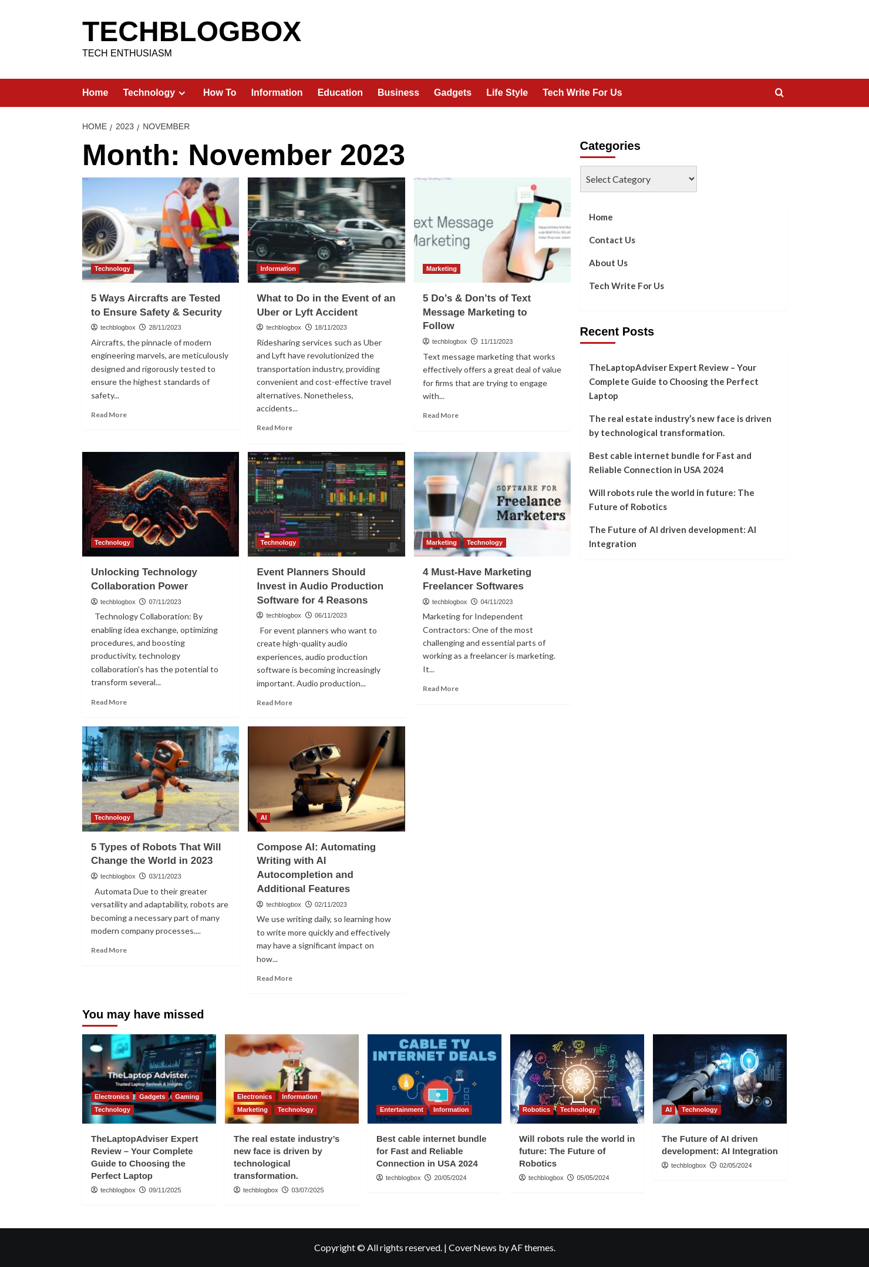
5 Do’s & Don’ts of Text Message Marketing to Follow (477, 312)
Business (398, 93)
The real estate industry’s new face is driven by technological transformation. (680, 425)
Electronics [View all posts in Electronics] (112, 1096)
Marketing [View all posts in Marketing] (441, 268)
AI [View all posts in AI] (263, 817)
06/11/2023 (331, 615)
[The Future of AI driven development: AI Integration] (720, 1079)
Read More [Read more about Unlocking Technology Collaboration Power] (109, 702)
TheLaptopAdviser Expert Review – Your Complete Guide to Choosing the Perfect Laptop (674, 381)
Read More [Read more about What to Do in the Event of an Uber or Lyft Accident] (274, 427)
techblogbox (117, 327)
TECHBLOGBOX (191, 31)
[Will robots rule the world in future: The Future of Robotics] (577, 1079)
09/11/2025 (165, 1190)
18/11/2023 (331, 327)
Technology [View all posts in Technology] (112, 268)
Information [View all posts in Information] (278, 268)
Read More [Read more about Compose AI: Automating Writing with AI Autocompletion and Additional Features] (274, 978)
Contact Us (612, 239)
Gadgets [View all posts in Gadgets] (152, 1096)
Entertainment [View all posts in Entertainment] (401, 1109)
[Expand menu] (181, 93)
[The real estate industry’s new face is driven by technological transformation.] (292, 1079)
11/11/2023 (496, 341)
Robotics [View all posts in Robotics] (536, 1109)
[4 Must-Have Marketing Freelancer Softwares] (492, 504)
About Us (608, 262)
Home (95, 93)
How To (220, 93)
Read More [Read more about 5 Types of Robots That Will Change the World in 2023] (109, 950)
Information (277, 93)
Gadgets (452, 93)
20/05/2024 (450, 1177)
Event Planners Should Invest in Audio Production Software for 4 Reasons (320, 586)
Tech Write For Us (582, 93)
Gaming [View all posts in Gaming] (187, 1096)
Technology (155, 93)
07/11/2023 (165, 601)
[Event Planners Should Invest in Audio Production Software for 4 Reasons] (326, 504)
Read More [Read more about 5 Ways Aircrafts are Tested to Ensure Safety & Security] (109, 414)
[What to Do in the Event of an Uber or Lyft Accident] (326, 229)
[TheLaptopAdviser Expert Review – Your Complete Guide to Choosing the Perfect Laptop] (149, 1079)
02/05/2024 (735, 1165)
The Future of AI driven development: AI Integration (672, 536)
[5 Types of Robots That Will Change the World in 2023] (160, 778)
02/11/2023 (331, 904)
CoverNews (473, 1247)
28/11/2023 (165, 327)
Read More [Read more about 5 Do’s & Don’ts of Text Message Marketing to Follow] (441, 415)
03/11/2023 (165, 876)
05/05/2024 (593, 1177)
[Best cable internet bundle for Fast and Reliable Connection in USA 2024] (434, 1079)
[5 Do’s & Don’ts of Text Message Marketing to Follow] (492, 229)
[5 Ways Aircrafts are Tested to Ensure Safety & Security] (160, 229)
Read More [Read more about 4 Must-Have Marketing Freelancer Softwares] (441, 688)
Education (340, 93)
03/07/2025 (307, 1190)
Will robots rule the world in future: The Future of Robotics (672, 499)
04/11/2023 (496, 601)
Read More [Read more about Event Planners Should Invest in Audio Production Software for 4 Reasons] (274, 702)
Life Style (507, 93)
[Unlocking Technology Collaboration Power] (160, 504)
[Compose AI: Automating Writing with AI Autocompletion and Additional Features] (326, 778)
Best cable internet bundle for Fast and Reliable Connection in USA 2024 (670, 462)
